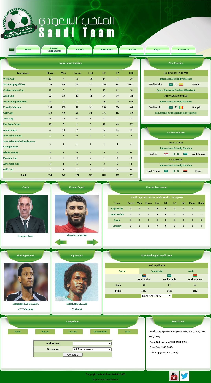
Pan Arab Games (11, 124)
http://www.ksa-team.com (105, 379)
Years (128, 331)
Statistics (79, 49)
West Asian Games (12, 135)
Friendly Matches (12, 107)
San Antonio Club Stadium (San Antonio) (176, 113)
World (122, 271)
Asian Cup (8, 95)
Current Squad (76, 187)
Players (157, 49)
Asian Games (10, 130)
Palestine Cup (10, 158)
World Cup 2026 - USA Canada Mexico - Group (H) (156, 197)
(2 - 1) (176, 154)
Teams (18, 331)
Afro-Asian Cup (11, 163)
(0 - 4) (176, 171)
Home (28, 49)
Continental (157, 271)
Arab (191, 271)
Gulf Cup (8, 113)
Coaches (132, 49)
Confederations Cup (13, 90)
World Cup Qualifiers (14, 84)
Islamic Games (10, 152)
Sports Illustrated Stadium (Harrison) (176, 90)
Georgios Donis (25, 236)
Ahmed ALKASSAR (76, 235)
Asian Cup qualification (15, 101)
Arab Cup (8, 118)
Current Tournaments (54, 49)
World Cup (9, 78)
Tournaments (106, 49)
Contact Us (183, 49)
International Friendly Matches (176, 78)
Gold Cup (8, 169)
